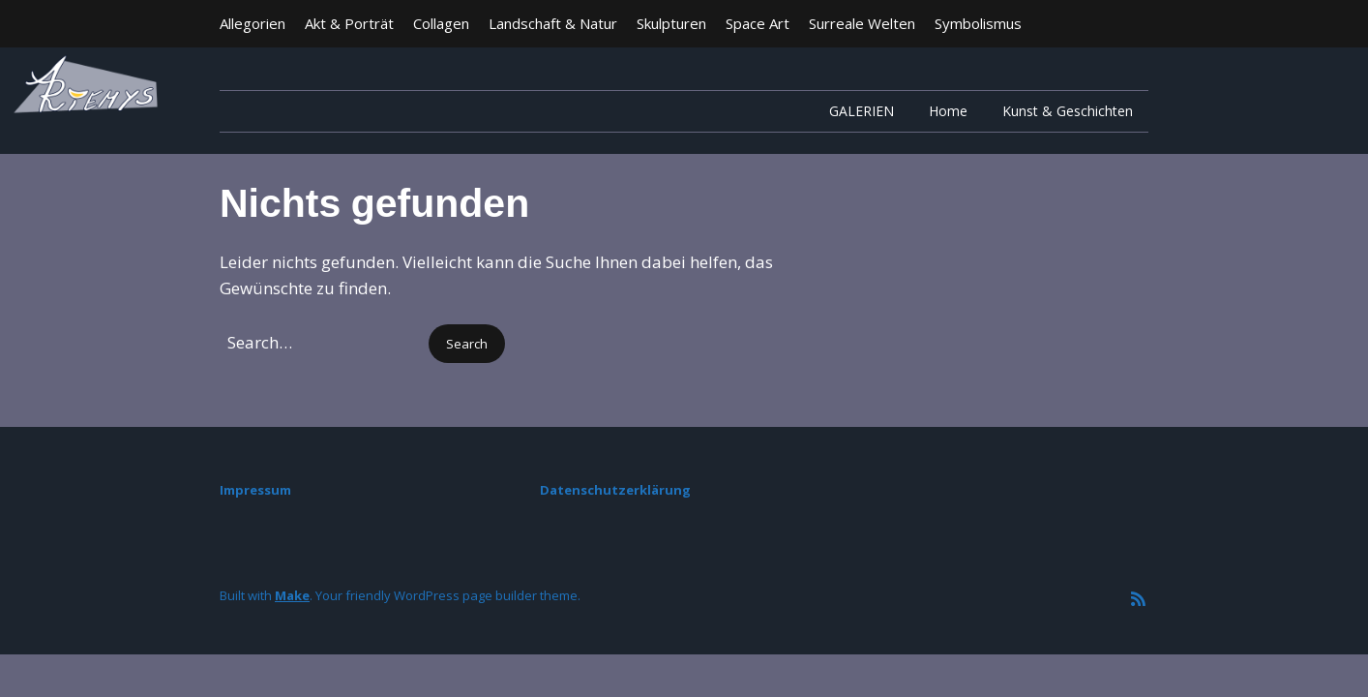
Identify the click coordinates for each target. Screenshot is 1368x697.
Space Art (757, 23)
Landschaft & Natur (553, 23)
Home (948, 111)
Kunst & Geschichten (1067, 111)
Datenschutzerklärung (615, 490)
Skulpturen (671, 23)
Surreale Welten (862, 23)
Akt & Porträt (349, 23)
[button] (467, 344)
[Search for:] (322, 342)
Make (292, 595)
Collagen (441, 23)
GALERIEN (861, 111)
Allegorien (252, 23)
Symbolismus (978, 23)
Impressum (255, 490)
